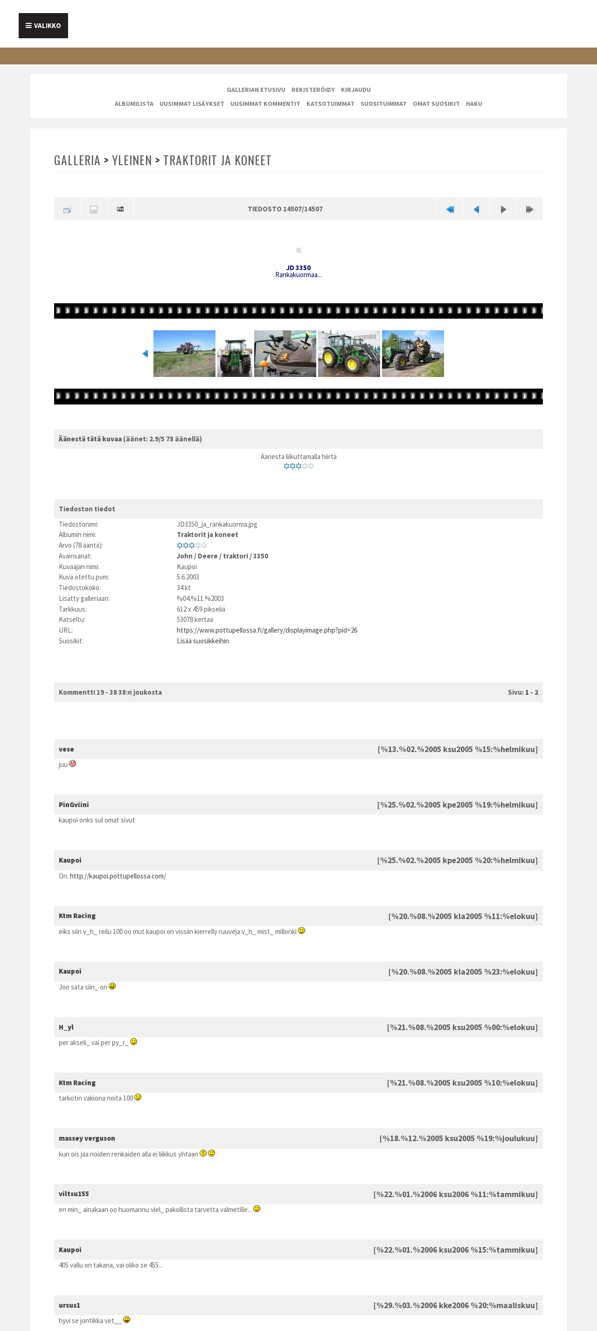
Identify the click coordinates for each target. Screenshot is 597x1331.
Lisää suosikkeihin (203, 640)
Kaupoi (70, 860)
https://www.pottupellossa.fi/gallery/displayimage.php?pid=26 (267, 630)
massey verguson (87, 1138)
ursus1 (69, 1305)
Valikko (47, 25)
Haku (474, 103)
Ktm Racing (77, 915)
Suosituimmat (384, 103)
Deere (208, 555)
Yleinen (132, 159)
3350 (260, 555)
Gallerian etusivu (256, 89)
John (185, 555)
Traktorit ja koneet (217, 159)
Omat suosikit (436, 103)
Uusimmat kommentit (265, 103)
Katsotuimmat (330, 103)
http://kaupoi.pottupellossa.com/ (118, 875)
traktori (235, 555)
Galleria (77, 159)
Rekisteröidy (313, 89)
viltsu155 (74, 1193)
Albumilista (134, 103)
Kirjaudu (356, 89)
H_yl (66, 1027)
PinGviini (74, 804)
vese (66, 749)
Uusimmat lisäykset (192, 103)
